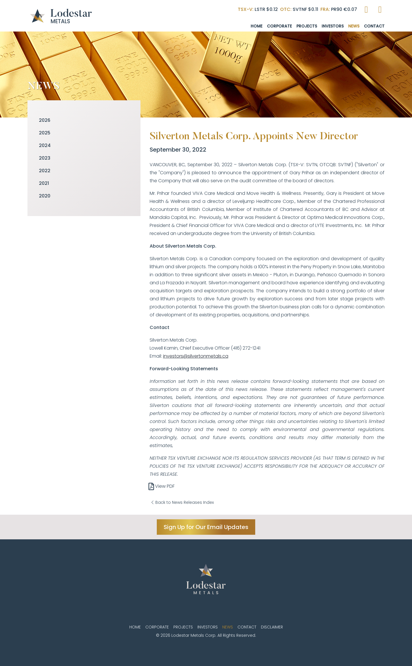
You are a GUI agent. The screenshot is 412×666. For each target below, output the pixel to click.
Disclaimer (272, 627)
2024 (45, 145)
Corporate (279, 26)
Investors (333, 26)
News (353, 26)
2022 (44, 170)
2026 (44, 120)
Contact (374, 26)
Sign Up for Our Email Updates (206, 527)
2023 (44, 158)
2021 (44, 183)
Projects (306, 26)
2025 (44, 133)
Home (256, 26)
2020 (44, 196)
